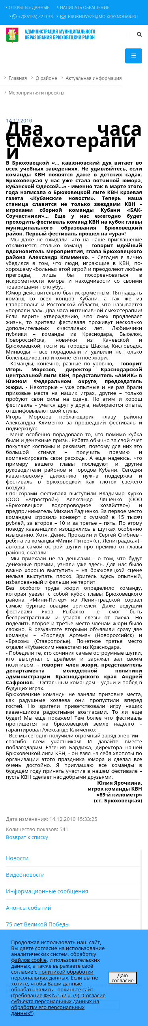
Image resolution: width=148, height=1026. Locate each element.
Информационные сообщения (47, 891)
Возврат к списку (27, 837)
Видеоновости (25, 874)
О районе (46, 78)
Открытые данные (27, 7)
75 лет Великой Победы (37, 924)
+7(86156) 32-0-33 (31, 16)
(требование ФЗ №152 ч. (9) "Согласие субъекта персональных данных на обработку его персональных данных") (58, 1004)
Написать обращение (83, 7)
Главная (18, 78)
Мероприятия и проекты (36, 92)
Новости (17, 858)
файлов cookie (29, 959)
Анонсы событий (28, 907)
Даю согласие (123, 978)
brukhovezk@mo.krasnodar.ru (97, 17)
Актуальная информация (94, 78)
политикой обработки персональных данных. (52, 974)
